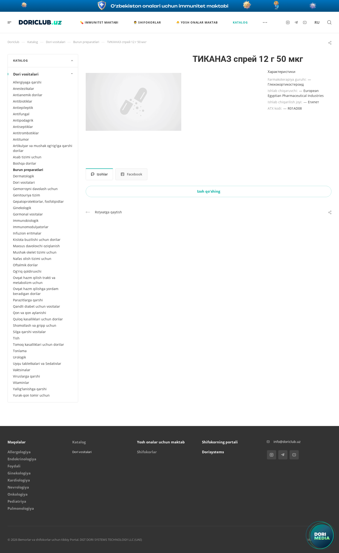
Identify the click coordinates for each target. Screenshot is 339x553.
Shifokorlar (147, 452)
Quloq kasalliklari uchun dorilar (38, 319)
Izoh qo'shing (208, 191)
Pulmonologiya (21, 508)
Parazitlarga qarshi (28, 300)
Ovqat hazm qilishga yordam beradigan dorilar (35, 291)
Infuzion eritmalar (27, 233)
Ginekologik (22, 208)
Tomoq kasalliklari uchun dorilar (38, 344)
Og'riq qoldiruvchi (27, 271)
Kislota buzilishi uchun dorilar (37, 239)
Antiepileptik (23, 107)
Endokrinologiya (22, 459)
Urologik (19, 357)
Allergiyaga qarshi (27, 82)
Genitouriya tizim (26, 195)
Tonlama (20, 351)
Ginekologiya (19, 473)
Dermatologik (23, 176)
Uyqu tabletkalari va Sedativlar (37, 363)
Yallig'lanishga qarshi (30, 389)
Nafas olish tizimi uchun (32, 258)
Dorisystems (213, 452)
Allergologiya (19, 452)
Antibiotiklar (22, 101)
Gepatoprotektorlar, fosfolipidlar (38, 201)
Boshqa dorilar (24, 163)
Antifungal (21, 114)
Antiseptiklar (23, 126)
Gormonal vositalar (28, 214)
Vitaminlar (21, 382)
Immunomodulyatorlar (30, 227)
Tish (16, 338)
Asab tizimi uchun (27, 157)
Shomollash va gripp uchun (34, 325)
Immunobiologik (25, 220)
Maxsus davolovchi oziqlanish (36, 246)
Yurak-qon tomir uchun (31, 395)
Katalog (79, 442)
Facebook (131, 174)
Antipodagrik (23, 120)
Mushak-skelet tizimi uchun (34, 252)
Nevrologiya (18, 487)
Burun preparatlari (28, 169)
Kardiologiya (19, 480)
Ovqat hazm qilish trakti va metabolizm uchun (34, 280)
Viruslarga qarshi (26, 376)
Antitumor (21, 139)
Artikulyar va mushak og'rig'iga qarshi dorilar (42, 148)
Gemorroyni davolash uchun (35, 189)
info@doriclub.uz (287, 441)
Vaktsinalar (21, 370)
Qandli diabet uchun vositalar (36, 306)
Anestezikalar (23, 88)
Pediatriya (17, 501)
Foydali (14, 466)
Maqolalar (17, 442)
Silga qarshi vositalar (29, 332)
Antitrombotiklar (26, 133)
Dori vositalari (43, 74)
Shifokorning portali (220, 442)
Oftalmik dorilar (25, 265)
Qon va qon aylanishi (29, 312)
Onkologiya (18, 494)
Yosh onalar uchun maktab (161, 442)
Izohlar (99, 174)
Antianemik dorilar (27, 95)
